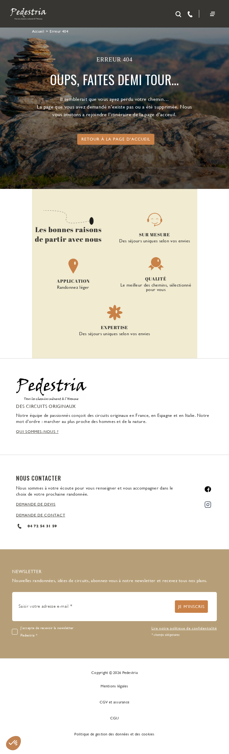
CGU (114, 718)
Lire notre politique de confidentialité (184, 628)
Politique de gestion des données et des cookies (114, 734)
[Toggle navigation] (212, 14)
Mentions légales (114, 686)
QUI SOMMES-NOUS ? (37, 431)
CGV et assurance (114, 702)
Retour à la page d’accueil (115, 139)
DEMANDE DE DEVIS (36, 504)
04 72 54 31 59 (36, 526)
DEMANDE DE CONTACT (40, 515)
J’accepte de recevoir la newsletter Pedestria (47, 631)
